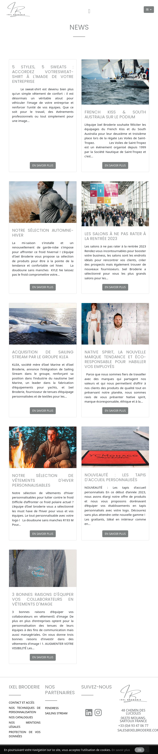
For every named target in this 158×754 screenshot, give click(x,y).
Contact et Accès (21, 702)
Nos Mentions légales (25, 725)
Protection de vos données (25, 734)
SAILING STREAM (56, 713)
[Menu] (89, 10)
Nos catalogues (21, 717)
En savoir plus (42, 165)
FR (147, 9)
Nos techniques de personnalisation (25, 710)
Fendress (52, 708)
